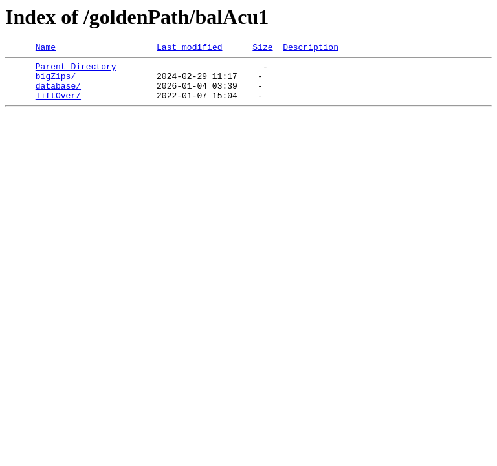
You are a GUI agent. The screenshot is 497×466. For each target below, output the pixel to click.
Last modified (189, 48)
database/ (58, 93)
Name (46, 48)
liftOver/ (58, 105)
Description (310, 48)
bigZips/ (56, 81)
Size (262, 48)
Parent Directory (76, 70)
